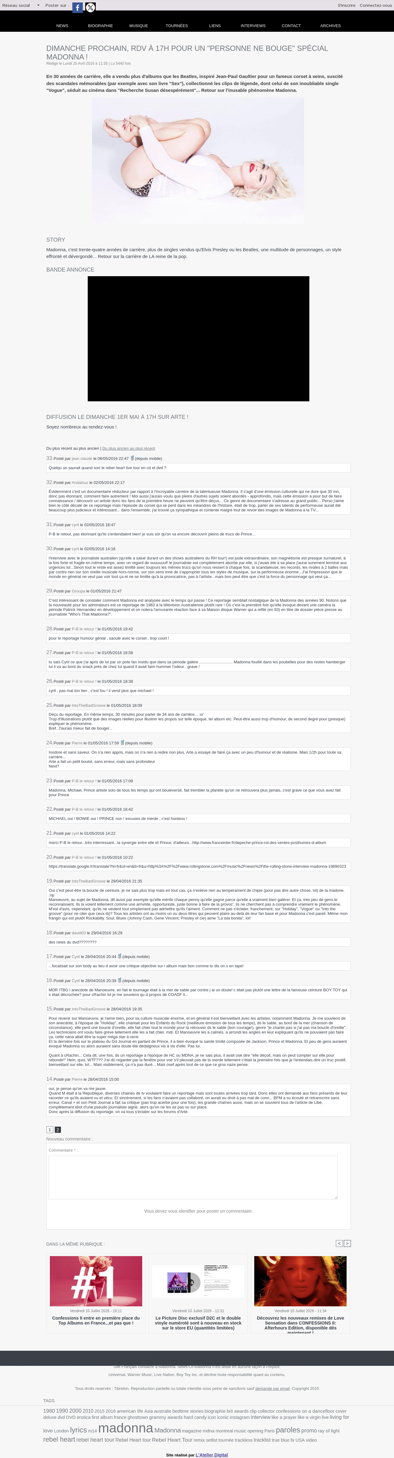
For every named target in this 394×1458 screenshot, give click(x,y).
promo (235, 1432)
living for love (288, 1419)
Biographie (100, 25)
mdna (144, 1432)
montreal (158, 1432)
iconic (176, 1419)
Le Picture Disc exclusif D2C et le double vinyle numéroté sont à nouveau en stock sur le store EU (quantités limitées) (198, 1324)
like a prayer (232, 1419)
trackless (147, 1439)
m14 (338, 1419)
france (83, 1419)
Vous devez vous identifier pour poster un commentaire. (198, 1212)
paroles (216, 1431)
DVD (346, 1412)
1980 (48, 1412)
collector (247, 1412)
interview (211, 1419)
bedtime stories (175, 1412)
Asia (139, 1412)
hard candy (151, 1419)
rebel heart (278, 1431)
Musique (138, 25)
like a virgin (255, 1419)
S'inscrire (347, 5)
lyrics (325, 1419)
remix (107, 1439)
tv (192, 1439)
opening (186, 1432)
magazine (128, 1432)
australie (152, 1412)
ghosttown (99, 1419)
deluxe (327, 1412)
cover (315, 1412)
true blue (181, 1439)
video (209, 1439)
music (172, 1432)
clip (235, 1412)
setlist (118, 1439)
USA (199, 1439)
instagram (192, 1419)
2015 (94, 1412)
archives (330, 25)
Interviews (253, 25)
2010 (84, 1412)
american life (123, 1412)
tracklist (164, 1439)
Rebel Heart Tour (82, 1439)
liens (215, 25)
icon (166, 1419)
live (270, 1419)
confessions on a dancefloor (282, 1412)
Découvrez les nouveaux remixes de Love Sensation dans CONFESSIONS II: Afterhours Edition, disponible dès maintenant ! (301, 1324)
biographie (200, 1412)
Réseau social (16, 5)
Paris (199, 1432)
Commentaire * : (63, 1151)
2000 (72, 1412)
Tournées (177, 25)
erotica (49, 1419)
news (62, 25)
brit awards (221, 1412)
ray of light (253, 1432)
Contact (291, 25)
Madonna (106, 1431)
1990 (60, 1412)
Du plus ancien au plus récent (128, 448)
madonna (68, 1429)
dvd (337, 1412)
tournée (131, 1439)
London (309, 1419)
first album (66, 1419)
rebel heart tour (312, 1432)
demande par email (272, 1389)
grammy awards (124, 1419)
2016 (104, 1412)
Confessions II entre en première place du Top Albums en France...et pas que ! (95, 1321)
